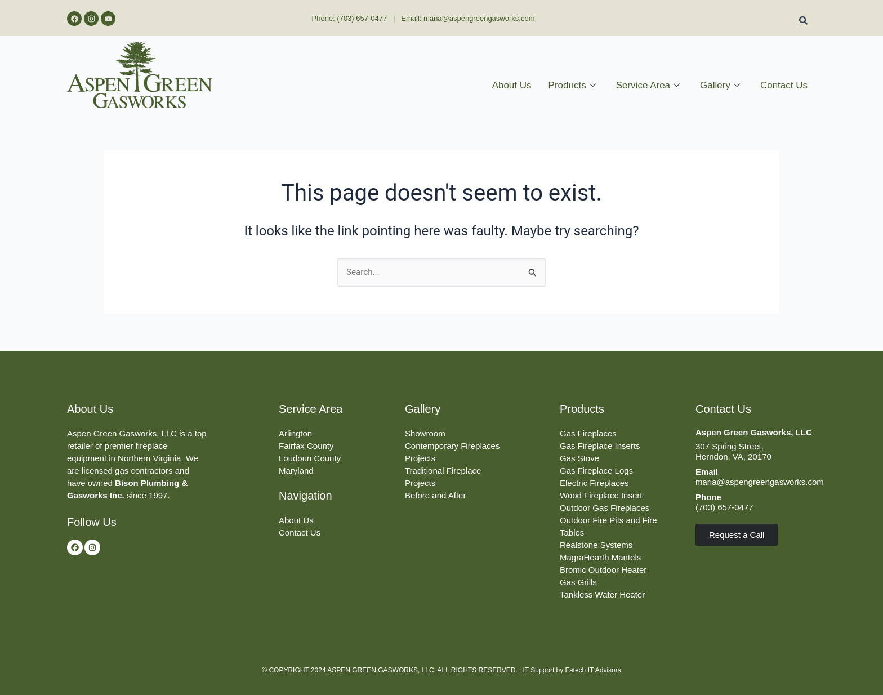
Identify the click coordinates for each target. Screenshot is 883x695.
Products (572, 85)
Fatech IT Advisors (593, 670)
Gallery (720, 85)
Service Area (648, 85)
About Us (512, 85)
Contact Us (784, 85)
